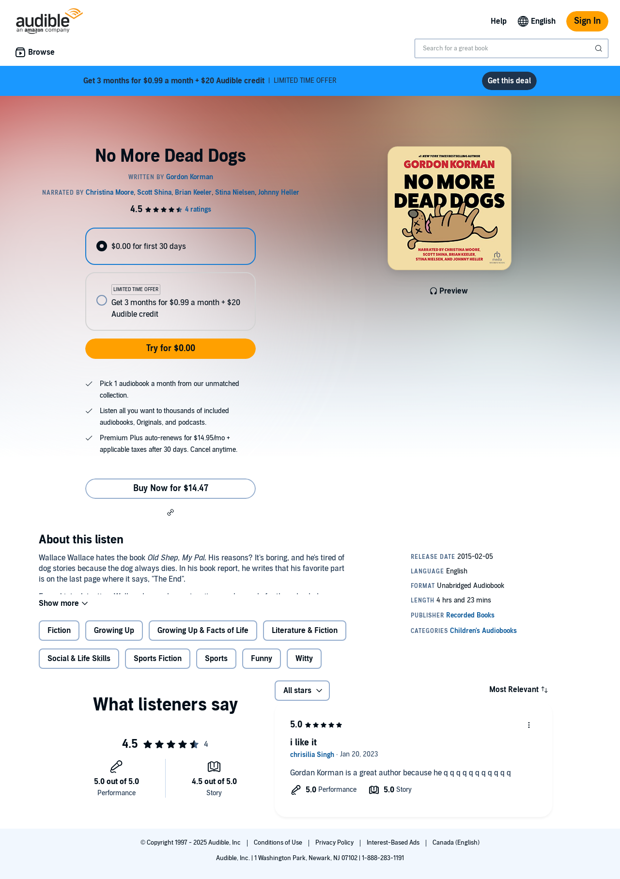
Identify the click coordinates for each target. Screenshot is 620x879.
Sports (216, 666)
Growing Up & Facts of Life (202, 638)
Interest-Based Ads (394, 843)
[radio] (170, 246)
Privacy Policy (335, 843)
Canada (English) (456, 843)
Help (499, 21)
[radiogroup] (170, 279)
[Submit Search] (599, 48)
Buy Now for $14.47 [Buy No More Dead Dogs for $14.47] (170, 488)
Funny (261, 666)
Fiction (59, 638)
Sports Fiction (158, 666)
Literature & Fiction (305, 638)
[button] (170, 512)
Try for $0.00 (170, 348)
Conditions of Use (279, 843)
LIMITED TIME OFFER (210, 81)
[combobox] (511, 48)
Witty (304, 666)
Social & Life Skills (78, 666)
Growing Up (114, 638)
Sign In (587, 21)
